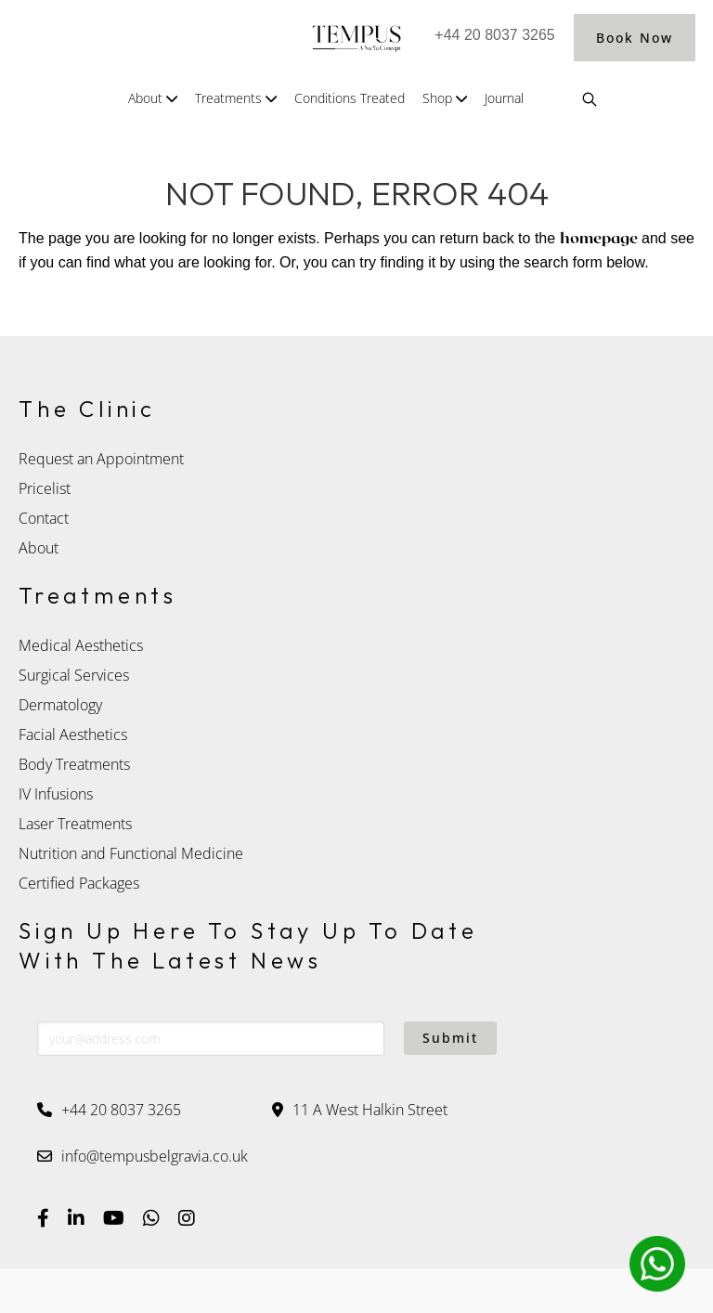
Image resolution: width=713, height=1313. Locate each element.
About (38, 548)
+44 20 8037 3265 (494, 35)
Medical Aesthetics (81, 645)
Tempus (356, 37)
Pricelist (45, 488)
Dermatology (60, 705)
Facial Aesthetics (73, 734)
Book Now (634, 37)
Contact (44, 518)
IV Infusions (56, 794)
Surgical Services (74, 675)
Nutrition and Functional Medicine (131, 853)
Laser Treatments (75, 823)
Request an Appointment (101, 458)
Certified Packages (81, 883)
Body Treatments (74, 764)
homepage (599, 238)
